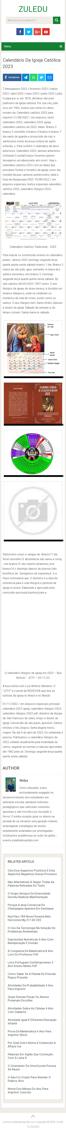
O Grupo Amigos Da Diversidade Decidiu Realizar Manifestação (29, 895)
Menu (7, 46)
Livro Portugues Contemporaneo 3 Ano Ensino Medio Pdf (30, 964)
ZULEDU (33, 9)
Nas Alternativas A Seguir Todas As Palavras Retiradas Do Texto (31, 883)
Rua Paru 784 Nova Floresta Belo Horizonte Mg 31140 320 (29, 918)
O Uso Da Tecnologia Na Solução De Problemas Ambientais (31, 929)
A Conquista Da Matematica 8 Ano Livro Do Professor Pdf (30, 952)
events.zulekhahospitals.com (19, 1122)
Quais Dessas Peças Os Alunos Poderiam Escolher (28, 998)
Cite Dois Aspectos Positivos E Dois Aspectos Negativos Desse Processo (32, 872)
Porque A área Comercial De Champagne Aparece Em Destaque (31, 906)
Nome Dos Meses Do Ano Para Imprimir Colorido (28, 1090)
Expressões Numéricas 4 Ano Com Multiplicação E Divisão (31, 941)
